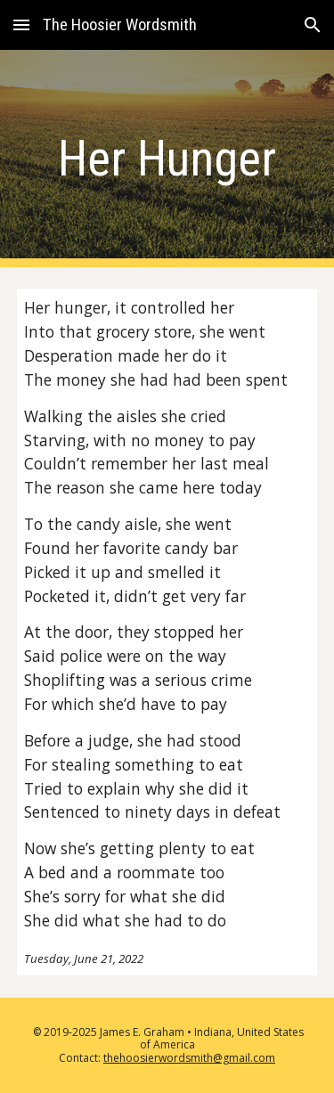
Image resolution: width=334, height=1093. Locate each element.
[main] (167, 158)
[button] (21, 24)
